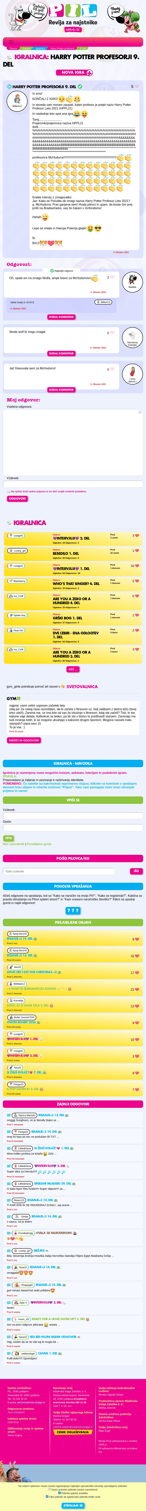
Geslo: (7, 821)
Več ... (73, 669)
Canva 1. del (50, 1353)
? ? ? (73, 910)
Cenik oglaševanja (73, 1432)
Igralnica (27, 57)
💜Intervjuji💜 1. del (25, 1039)
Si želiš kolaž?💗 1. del (54, 1148)
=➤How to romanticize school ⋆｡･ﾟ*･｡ (39, 989)
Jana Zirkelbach (16, 1412)
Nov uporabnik (13, 844)
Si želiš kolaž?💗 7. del (26, 1072)
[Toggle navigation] (11, 42)
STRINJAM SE (73, 1505)
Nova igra (73, 73)
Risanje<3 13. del (22, 955)
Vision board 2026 (23, 1022)
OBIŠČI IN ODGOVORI (24, 740)
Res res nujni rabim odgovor (55, 1337)
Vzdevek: (9, 809)
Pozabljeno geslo (39, 844)
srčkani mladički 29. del (55, 1183)
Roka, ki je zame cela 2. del (30, 1005)
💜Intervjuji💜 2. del (25, 1055)
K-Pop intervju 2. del (25, 1089)
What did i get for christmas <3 (34, 972)
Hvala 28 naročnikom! (56, 1233)
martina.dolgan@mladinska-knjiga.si (72, 1427)
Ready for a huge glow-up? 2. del (60, 1319)
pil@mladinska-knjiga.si (31, 1402)
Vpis (8, 838)
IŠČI (136, 871)
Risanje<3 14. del (22, 938)
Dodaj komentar (61, 317)
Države (41, 1250)
